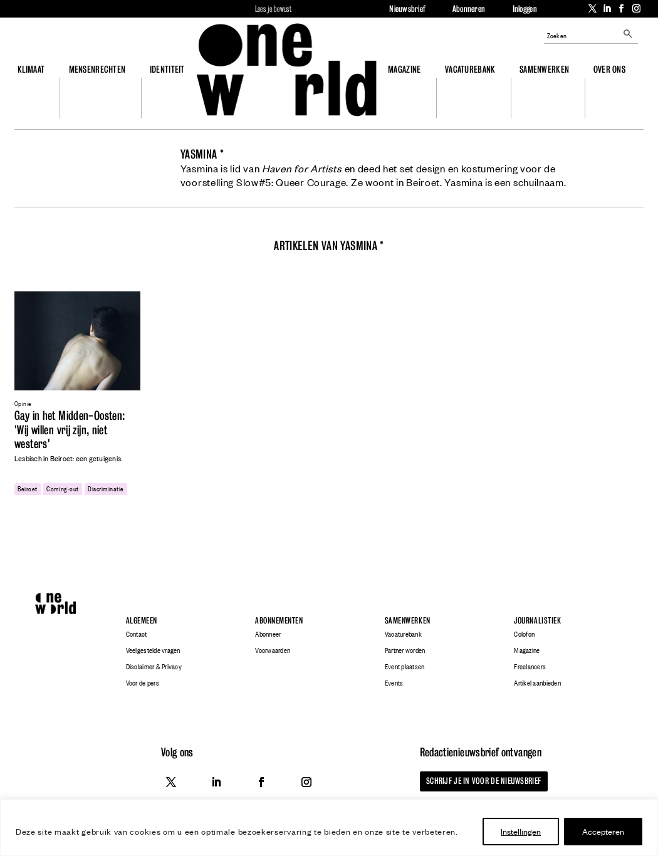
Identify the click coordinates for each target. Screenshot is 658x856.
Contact (136, 634)
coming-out (62, 488)
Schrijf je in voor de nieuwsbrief (480, 781)
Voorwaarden (272, 650)
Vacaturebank (470, 69)
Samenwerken (544, 69)
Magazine (404, 69)
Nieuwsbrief (407, 9)
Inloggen (525, 9)
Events (394, 683)
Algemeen (141, 620)
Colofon (524, 634)
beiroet (27, 488)
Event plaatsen (405, 667)
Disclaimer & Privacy (154, 667)
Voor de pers (142, 683)
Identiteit (167, 69)
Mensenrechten (97, 69)
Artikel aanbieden (537, 683)
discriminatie (105, 488)
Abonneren (468, 9)
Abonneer (268, 634)
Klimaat (31, 69)
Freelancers (530, 667)
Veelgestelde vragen (153, 650)
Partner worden (405, 650)
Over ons (609, 69)
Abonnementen (279, 620)
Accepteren (603, 831)
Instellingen (521, 831)
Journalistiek (537, 620)
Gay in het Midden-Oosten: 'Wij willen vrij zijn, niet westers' (69, 430)
